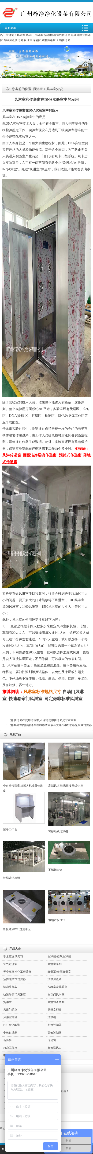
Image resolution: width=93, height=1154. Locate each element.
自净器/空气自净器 (59, 956)
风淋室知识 (54, 89)
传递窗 (39, 35)
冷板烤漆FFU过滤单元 (24, 910)
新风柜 (7, 1040)
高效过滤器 (55, 1032)
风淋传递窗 (48, 40)
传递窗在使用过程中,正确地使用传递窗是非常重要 (45, 720)
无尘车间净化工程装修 (17, 971)
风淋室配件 (55, 1009)
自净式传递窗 (32, 40)
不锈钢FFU (69, 856)
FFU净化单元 (11, 1025)
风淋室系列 (55, 964)
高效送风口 (55, 1047)
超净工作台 (24, 811)
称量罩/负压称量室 (59, 971)
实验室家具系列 (57, 987)
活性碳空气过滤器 (14, 979)
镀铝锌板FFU (69, 906)
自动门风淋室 (56, 994)
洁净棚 (48, 35)
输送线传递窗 (61, 35)
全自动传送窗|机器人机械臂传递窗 (24, 768)
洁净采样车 (10, 987)
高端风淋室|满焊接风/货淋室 (69, 765)
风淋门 (30, 35)
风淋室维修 (10, 1017)
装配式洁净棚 (24, 860)
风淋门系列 (10, 1009)
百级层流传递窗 (13, 40)
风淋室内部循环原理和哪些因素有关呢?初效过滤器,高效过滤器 (53, 725)
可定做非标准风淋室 (63, 698)
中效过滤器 (10, 1032)
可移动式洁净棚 (69, 812)
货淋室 (7, 1002)
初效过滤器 (55, 1025)
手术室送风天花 (13, 956)
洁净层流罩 (55, 979)
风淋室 (21, 35)
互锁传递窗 (63, 40)
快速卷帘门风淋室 (25, 698)
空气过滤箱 (10, 964)
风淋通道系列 (56, 1002)
